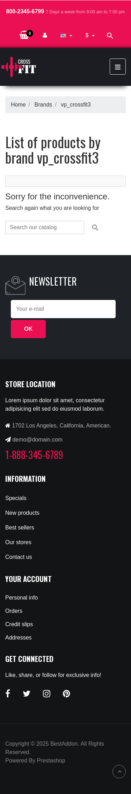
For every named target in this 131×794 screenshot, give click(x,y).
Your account (28, 578)
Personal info (21, 598)
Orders (13, 611)
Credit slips (19, 624)
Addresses (18, 638)
